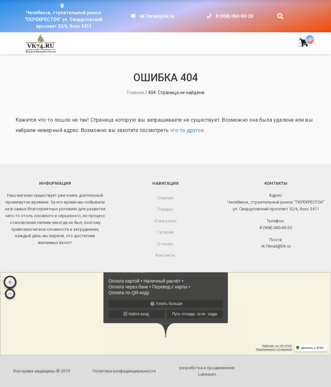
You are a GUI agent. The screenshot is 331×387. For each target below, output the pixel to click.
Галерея (165, 232)
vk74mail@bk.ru (157, 16)
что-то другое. (187, 130)
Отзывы (165, 243)
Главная (165, 197)
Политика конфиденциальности (124, 371)
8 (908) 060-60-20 (234, 16)
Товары (165, 209)
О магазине (165, 220)
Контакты (165, 255)
